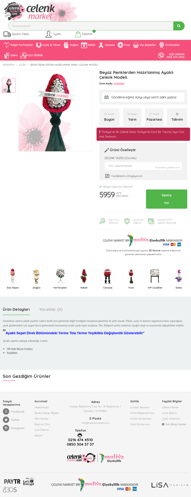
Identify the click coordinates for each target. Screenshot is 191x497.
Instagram (13, 428)
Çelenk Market (170, 407)
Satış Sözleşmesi (140, 424)
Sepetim (84, 34)
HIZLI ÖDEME (31, 55)
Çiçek (22, 64)
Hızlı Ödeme (42, 430)
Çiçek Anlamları (171, 418)
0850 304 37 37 (80, 444)
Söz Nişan (13, 287)
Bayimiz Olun (42, 424)
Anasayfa (8, 64)
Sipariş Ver (167, 199)
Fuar (123, 45)
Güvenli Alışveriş (139, 407)
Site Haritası (41, 418)
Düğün (70, 45)
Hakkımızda (42, 407)
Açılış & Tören (48, 45)
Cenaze (106, 45)
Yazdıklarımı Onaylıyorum (127, 176)
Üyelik (53, 34)
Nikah (88, 45)
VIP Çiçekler (155, 287)
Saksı (11, 55)
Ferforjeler (169, 45)
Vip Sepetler (144, 45)
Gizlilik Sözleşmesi (140, 418)
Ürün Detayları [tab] (16, 309)
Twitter (11, 420)
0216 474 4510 (80, 440)
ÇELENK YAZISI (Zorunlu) (120, 158)
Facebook (13, 411)
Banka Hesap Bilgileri (47, 413)
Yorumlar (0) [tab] (50, 309)
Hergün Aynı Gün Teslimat (116, 186)
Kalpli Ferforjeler (18, 45)
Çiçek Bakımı (169, 413)
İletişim (39, 435)
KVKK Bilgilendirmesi (142, 413)
